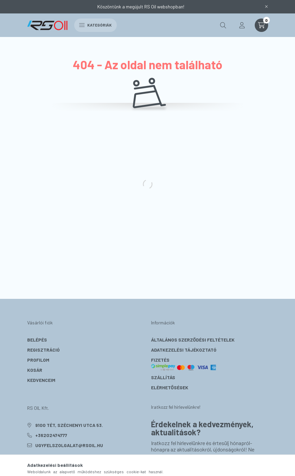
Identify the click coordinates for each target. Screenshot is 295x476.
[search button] (223, 25)
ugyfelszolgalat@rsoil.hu (69, 445)
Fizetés (184, 364)
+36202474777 (51, 435)
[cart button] (261, 25)
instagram (42, 462)
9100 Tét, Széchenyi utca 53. (69, 425)
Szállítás (163, 377)
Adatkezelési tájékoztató (183, 350)
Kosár (34, 370)
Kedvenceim (41, 380)
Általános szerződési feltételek (193, 340)
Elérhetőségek (169, 387)
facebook (28, 462)
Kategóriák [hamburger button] (95, 25)
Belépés (37, 340)
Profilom (38, 360)
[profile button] (242, 25)
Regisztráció (43, 350)
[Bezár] (266, 7)
